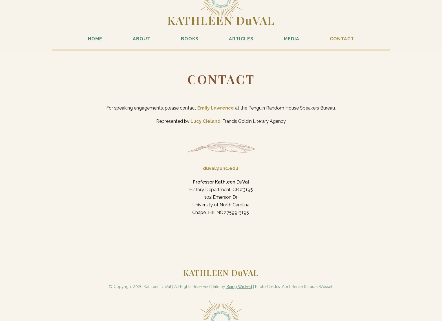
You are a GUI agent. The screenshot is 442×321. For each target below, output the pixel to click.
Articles (241, 39)
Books (189, 39)
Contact (342, 39)
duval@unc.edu (220, 168)
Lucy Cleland (205, 121)
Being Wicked (239, 286)
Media (291, 39)
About (142, 39)
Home (95, 39)
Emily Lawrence (215, 108)
